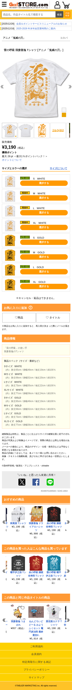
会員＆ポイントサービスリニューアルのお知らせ (41, 23)
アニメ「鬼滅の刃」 (14, 37)
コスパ (64, 37)
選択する (44, 183)
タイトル (53, 317)
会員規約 (36, 654)
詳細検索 (67, 14)
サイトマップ (37, 677)
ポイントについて (12, 159)
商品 (19, 317)
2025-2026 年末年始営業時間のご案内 (36, 28)
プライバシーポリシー (37, 669)
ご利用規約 (36, 646)
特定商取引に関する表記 (36, 661)
